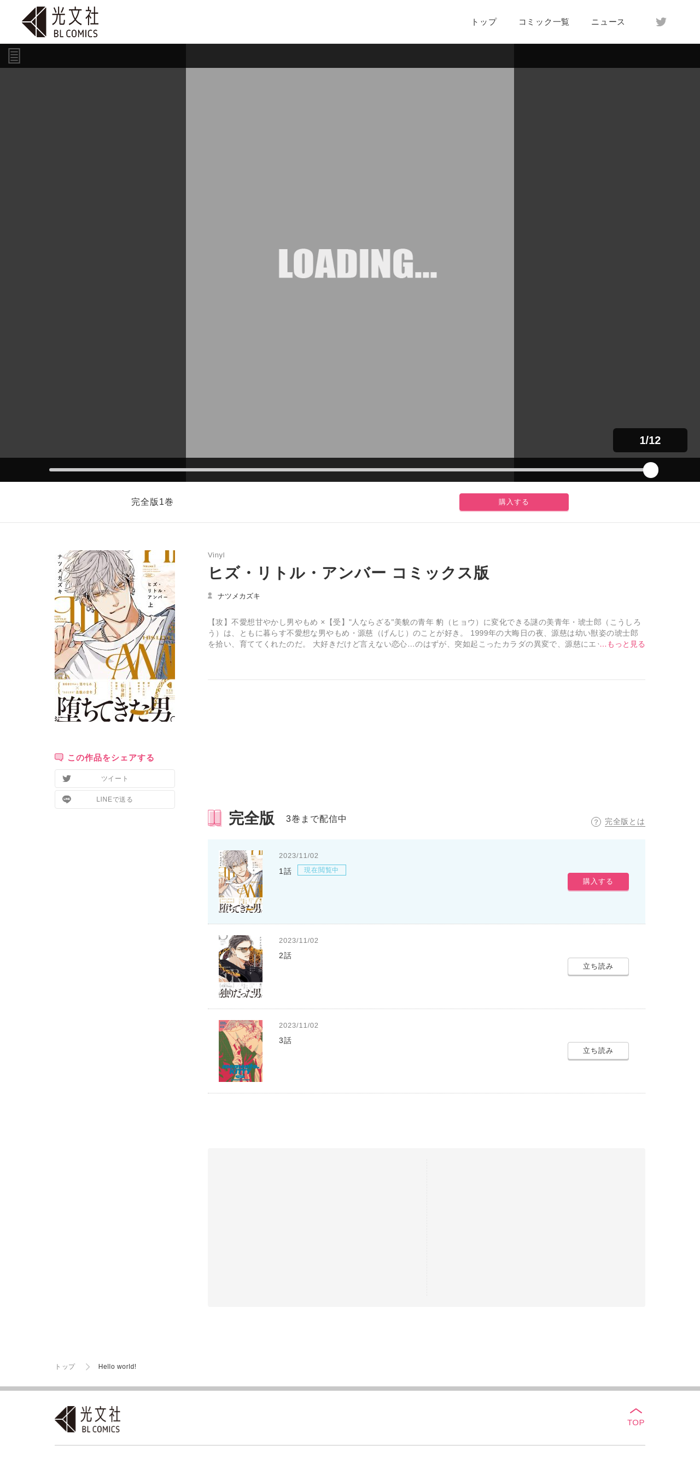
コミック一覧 (544, 21)
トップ (484, 21)
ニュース (608, 21)
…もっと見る (622, 644)
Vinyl (216, 555)
